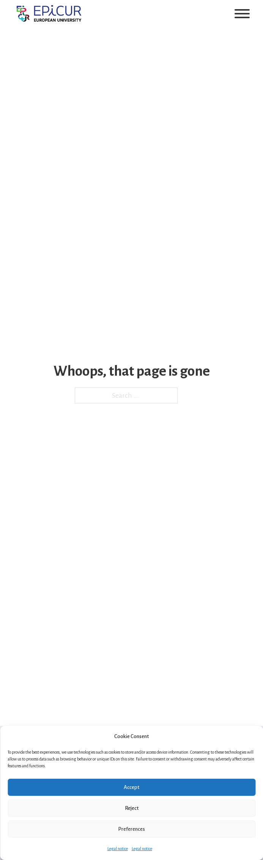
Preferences (131, 829)
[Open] (242, 13)
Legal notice (117, 848)
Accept (131, 787)
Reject (132, 808)
